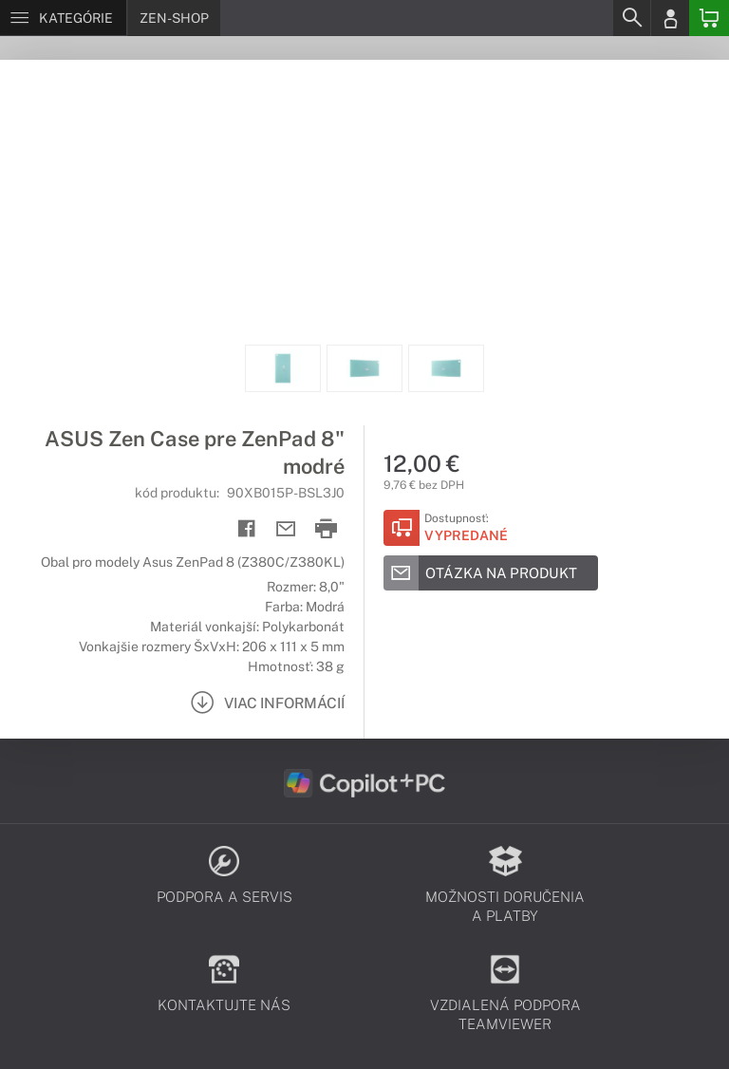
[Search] (631, 18)
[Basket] (709, 18)
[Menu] (63, 18)
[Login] (670, 18)
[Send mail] (286, 529)
